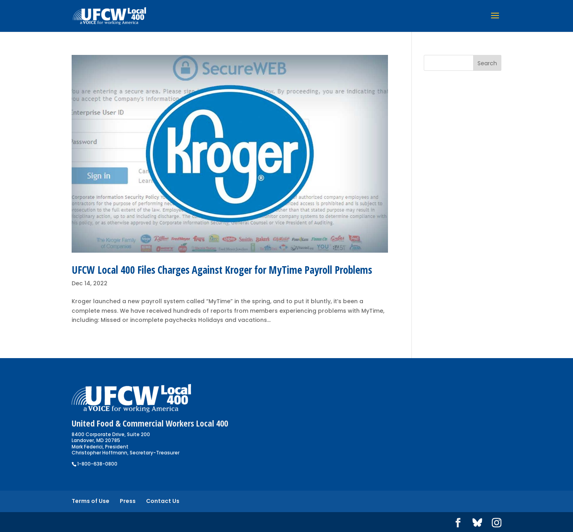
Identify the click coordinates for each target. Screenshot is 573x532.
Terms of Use (90, 501)
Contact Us (162, 501)
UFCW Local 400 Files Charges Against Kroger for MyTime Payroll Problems (222, 270)
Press (128, 501)
